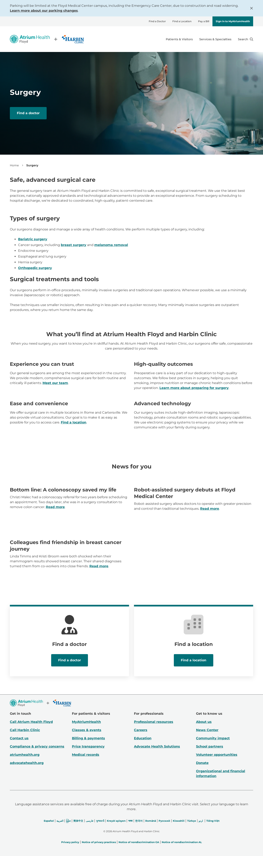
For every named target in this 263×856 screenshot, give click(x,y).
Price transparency (88, 746)
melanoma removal (111, 245)
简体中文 (78, 820)
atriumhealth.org (24, 755)
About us (204, 722)
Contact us (19, 738)
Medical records (85, 755)
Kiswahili (179, 820)
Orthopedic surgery (35, 268)
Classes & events (86, 730)
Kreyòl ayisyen (116, 820)
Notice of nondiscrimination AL (182, 842)
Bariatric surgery (32, 239)
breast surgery (73, 245)
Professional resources (153, 722)
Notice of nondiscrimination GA (139, 842)
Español (49, 820)
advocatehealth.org (27, 763)
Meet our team (55, 383)
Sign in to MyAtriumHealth (233, 21)
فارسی (89, 820)
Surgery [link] (32, 165)
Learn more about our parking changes (44, 11)
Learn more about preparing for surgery (194, 388)
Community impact (213, 738)
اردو (201, 820)
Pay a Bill (203, 21)
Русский (164, 820)
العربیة (60, 820)
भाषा (130, 820)
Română (150, 820)
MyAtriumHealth (86, 722)
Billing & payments (88, 738)
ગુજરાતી (100, 820)
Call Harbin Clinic (25, 730)
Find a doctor (28, 113)
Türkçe (191, 820)
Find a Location (181, 21)
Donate (202, 763)
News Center (207, 730)
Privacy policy (70, 842)
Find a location (73, 422)
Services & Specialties (215, 39)
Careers (140, 730)
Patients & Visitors (179, 39)
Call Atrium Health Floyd (31, 722)
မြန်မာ (68, 820)
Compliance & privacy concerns (37, 746)
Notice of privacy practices (99, 842)
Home (14, 165)
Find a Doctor (157, 21)
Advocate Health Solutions (157, 746)
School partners (209, 746)
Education (142, 738)
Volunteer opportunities (216, 755)
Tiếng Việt (212, 820)
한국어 (139, 820)
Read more (55, 507)
